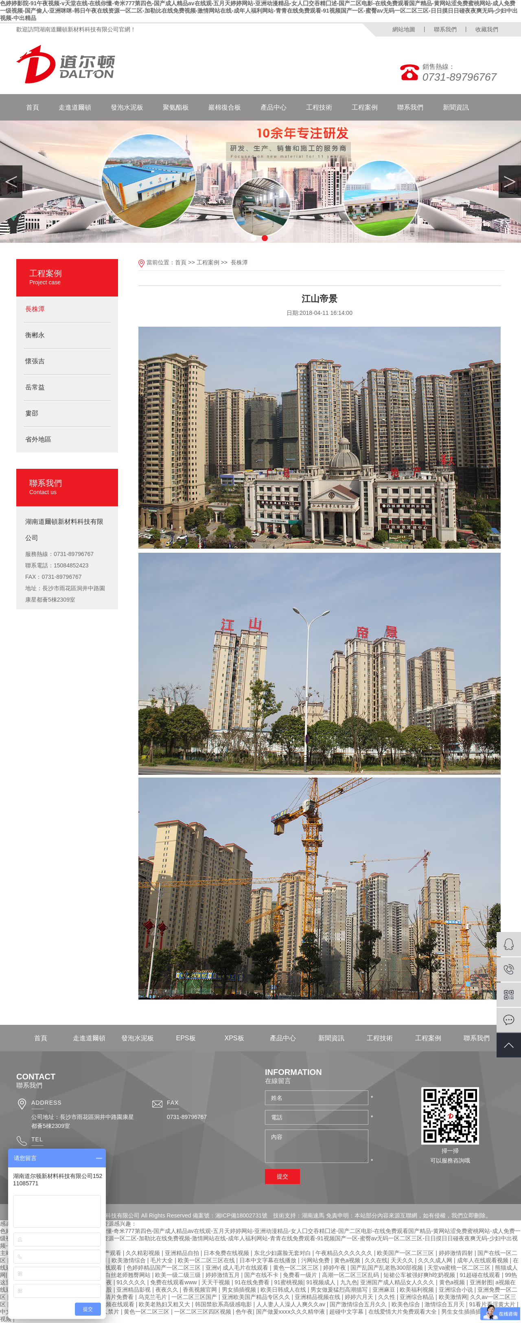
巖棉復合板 (224, 107)
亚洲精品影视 (134, 1289)
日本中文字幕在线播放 (268, 1260)
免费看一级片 (301, 1275)
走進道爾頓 (75, 107)
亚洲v (213, 1267)
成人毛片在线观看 (246, 1267)
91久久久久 (131, 1282)
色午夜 (244, 1311)
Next (510, 181)
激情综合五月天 (445, 1304)
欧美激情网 (453, 1297)
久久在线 (376, 1260)
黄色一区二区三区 (296, 1267)
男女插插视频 (240, 1289)
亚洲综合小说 (457, 1289)
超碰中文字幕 (347, 1311)
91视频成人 (321, 1282)
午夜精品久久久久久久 (344, 1253)
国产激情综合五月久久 (359, 1304)
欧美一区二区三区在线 (207, 1260)
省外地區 (38, 439)
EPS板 (185, 1038)
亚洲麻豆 (384, 1289)
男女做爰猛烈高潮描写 (340, 1289)
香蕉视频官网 (201, 1289)
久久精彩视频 (144, 1253)
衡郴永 (35, 335)
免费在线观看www (174, 1282)
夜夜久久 (167, 1289)
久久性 (387, 1297)
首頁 (32, 107)
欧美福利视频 (418, 1289)
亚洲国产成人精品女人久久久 (398, 1282)
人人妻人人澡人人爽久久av (291, 1304)
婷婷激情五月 (223, 1275)
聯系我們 (445, 29)
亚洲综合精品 (418, 1297)
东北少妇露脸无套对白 (283, 1253)
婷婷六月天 (360, 1297)
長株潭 (35, 308)
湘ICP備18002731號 (241, 1215)
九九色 (348, 1282)
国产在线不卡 (262, 1275)
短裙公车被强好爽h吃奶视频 (420, 1275)
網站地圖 (403, 29)
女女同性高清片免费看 (106, 1297)
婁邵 (31, 413)
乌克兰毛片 (153, 1297)
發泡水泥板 (127, 107)
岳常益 (35, 387)
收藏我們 (486, 29)
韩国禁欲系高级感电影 (224, 1304)
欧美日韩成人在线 (284, 1289)
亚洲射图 (481, 1282)
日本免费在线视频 (227, 1253)
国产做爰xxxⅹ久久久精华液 (291, 1311)
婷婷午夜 (335, 1267)
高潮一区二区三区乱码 (351, 1275)
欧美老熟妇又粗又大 (165, 1304)
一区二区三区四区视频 (203, 1311)
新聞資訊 (456, 107)
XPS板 (234, 1038)
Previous (11, 181)
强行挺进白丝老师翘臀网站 (117, 1275)
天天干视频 (216, 1282)
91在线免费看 (252, 1282)
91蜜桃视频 (288, 1282)
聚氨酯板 (176, 107)
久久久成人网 (436, 1260)
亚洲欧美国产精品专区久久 (257, 1297)
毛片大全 (162, 1260)
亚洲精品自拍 (183, 1253)
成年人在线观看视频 (483, 1260)
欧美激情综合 (129, 1260)
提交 (282, 1176)
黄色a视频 (348, 1260)
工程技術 (319, 107)
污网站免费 (316, 1260)
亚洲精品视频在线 (318, 1297)
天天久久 (403, 1260)
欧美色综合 (407, 1304)
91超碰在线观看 (481, 1275)
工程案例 (365, 107)
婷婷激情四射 (457, 1253)
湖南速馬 (313, 1215)
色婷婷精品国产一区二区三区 (164, 1267)
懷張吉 (35, 361)
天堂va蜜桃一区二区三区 (459, 1267)
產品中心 (273, 107)
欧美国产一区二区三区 (406, 1253)
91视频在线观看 (115, 1304)
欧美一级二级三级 (178, 1275)
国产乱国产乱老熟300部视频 (387, 1267)
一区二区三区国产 (195, 1297)
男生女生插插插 (462, 1311)
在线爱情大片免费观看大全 (403, 1311)
